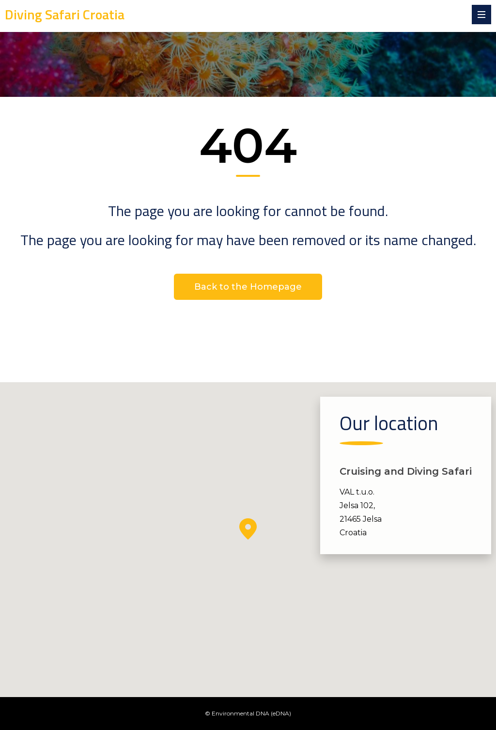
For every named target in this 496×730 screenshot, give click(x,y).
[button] (248, 529)
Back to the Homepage (248, 286)
